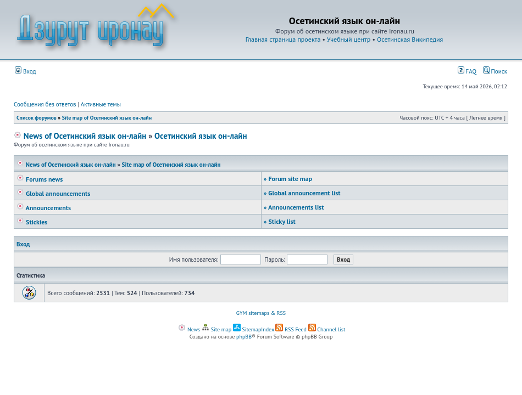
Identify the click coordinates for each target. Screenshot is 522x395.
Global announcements (53, 193)
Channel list (327, 329)
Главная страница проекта (283, 39)
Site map (216, 329)
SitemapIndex (253, 329)
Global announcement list (302, 193)
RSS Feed (291, 329)
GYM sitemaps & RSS (261, 313)
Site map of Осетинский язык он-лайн (107, 117)
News (189, 329)
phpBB (244, 336)
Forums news (39, 179)
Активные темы (101, 104)
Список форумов (36, 117)
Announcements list (294, 207)
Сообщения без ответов (45, 104)
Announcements (43, 208)
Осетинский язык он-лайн (200, 136)
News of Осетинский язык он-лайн (80, 136)
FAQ (467, 71)
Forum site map (288, 178)
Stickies (31, 222)
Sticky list (280, 221)
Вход (25, 71)
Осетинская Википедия (410, 39)
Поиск (495, 71)
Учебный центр (348, 39)
